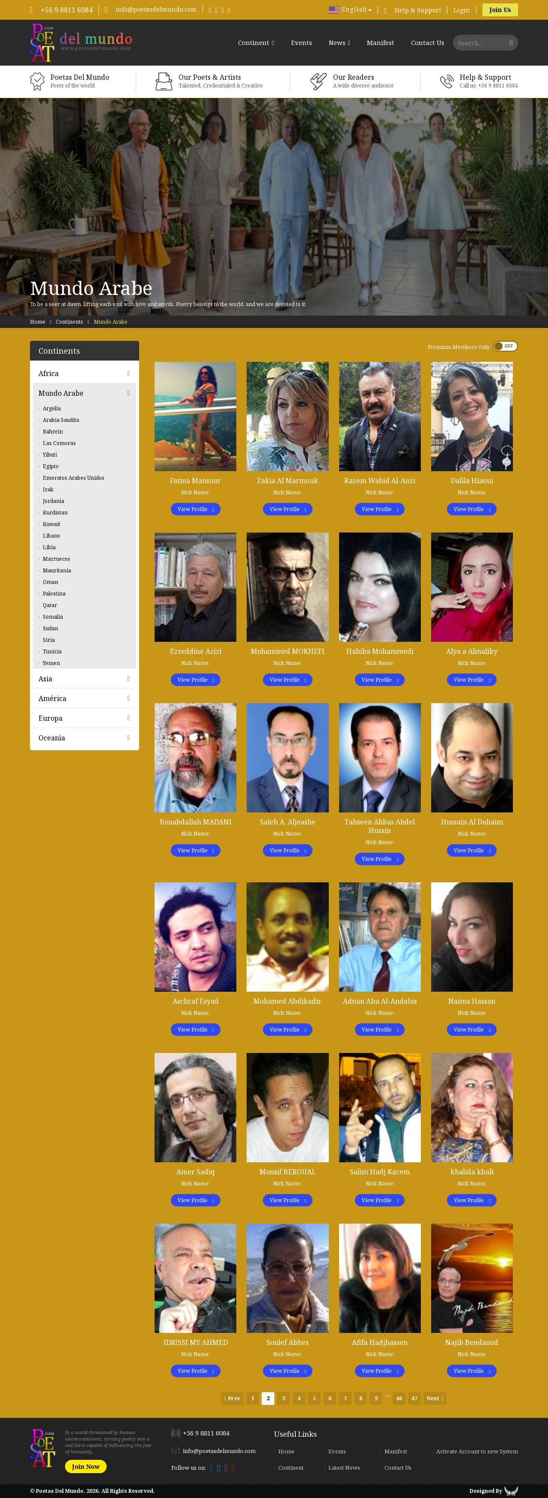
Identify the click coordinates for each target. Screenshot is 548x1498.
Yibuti (50, 454)
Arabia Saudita (61, 420)
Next (433, 1398)
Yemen (51, 663)
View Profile (193, 509)
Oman (50, 582)
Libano (51, 535)
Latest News (344, 1467)
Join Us (500, 10)
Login (461, 10)
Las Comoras (59, 443)
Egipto (51, 466)
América (52, 698)
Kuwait (51, 524)
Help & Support (418, 10)
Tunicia (52, 651)
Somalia (53, 616)
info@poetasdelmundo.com (156, 9)
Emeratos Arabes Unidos (73, 477)
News (337, 42)
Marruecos (56, 559)
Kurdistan (55, 512)
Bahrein (53, 431)
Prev (234, 1398)
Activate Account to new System (477, 1451)
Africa (49, 373)
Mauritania (57, 570)
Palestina (54, 593)
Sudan (50, 628)
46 (399, 1398)
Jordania (53, 501)
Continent (253, 42)
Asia (45, 678)
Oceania (52, 738)
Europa (51, 718)
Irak (48, 489)
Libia (49, 547)
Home (37, 321)
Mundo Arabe (61, 393)
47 (414, 1398)
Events (301, 42)
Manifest (380, 42)
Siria (49, 640)
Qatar (50, 605)
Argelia (52, 408)
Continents (69, 321)
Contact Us (427, 42)
